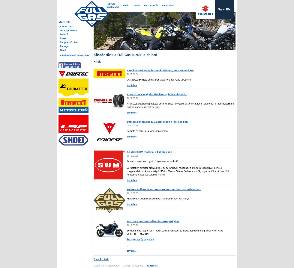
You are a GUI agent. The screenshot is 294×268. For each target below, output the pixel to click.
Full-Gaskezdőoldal (112, 5)
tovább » (132, 85)
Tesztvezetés (151, 5)
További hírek (101, 259)
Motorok (64, 22)
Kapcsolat (167, 5)
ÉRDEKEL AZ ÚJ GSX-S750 (140, 239)
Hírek (126, 5)
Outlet (136, 5)
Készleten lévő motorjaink (74, 55)
